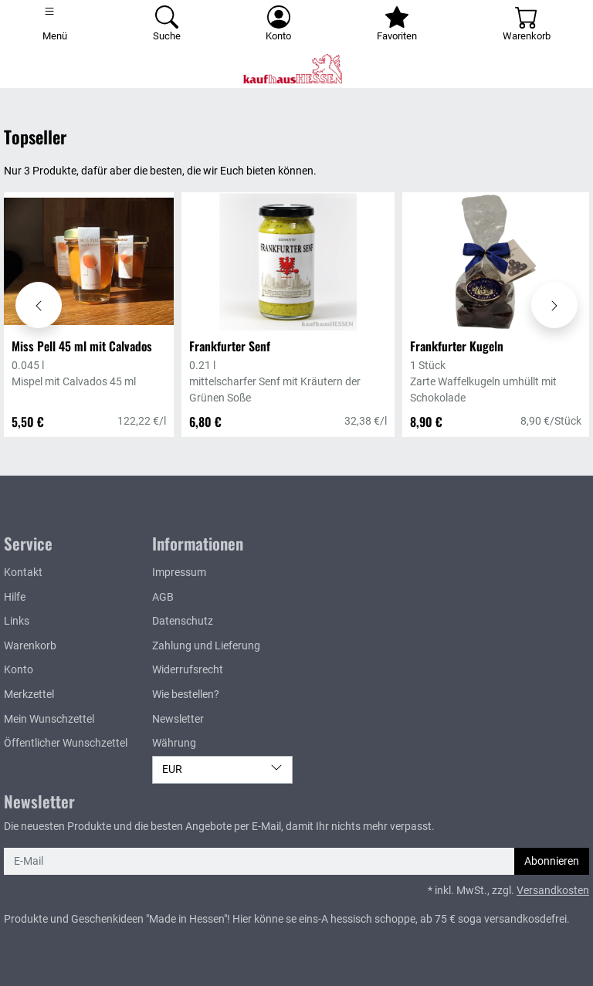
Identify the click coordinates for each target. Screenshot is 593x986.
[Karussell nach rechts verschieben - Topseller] (554, 305)
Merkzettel (29, 694)
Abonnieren (551, 861)
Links (16, 621)
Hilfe (14, 597)
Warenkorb (30, 645)
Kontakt (23, 572)
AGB (163, 597)
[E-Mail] (259, 862)
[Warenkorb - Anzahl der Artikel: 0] (526, 24)
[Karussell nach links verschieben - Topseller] (38, 305)
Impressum (179, 572)
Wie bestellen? (185, 694)
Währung (174, 743)
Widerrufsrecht (187, 669)
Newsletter (178, 719)
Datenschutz (182, 621)
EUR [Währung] (222, 768)
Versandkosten (553, 890)
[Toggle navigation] (55, 24)
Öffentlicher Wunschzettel (65, 743)
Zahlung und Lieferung (206, 645)
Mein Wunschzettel (49, 719)
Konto (18, 669)
